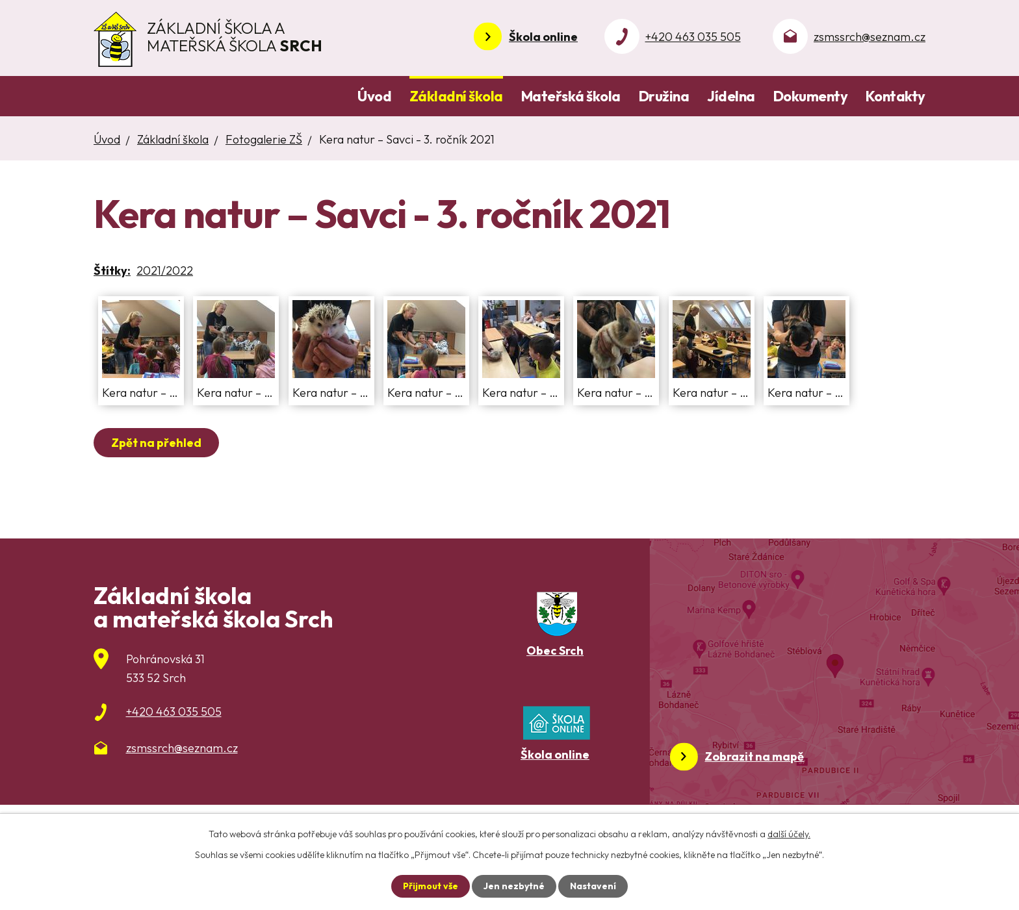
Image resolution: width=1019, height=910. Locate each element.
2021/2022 (164, 270)
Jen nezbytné (514, 886)
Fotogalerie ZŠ (264, 139)
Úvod (374, 96)
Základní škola (456, 96)
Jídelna (731, 96)
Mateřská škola (571, 96)
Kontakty (895, 96)
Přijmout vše (430, 886)
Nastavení (593, 886)
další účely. (788, 834)
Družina (664, 96)
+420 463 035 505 (693, 36)
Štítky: (112, 270)
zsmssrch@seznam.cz (869, 36)
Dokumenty (810, 96)
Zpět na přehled (156, 442)
